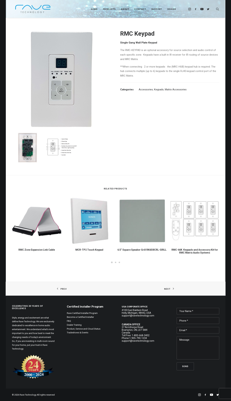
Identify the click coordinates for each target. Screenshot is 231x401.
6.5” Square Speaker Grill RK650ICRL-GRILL (142, 249)
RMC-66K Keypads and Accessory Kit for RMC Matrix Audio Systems (194, 251)
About (125, 9)
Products (109, 9)
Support (156, 9)
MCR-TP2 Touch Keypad (89, 249)
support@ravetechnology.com (138, 340)
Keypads (159, 89)
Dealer (171, 9)
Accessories (146, 89)
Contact (140, 9)
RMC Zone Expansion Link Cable (36, 249)
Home (94, 9)
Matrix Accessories (176, 89)
